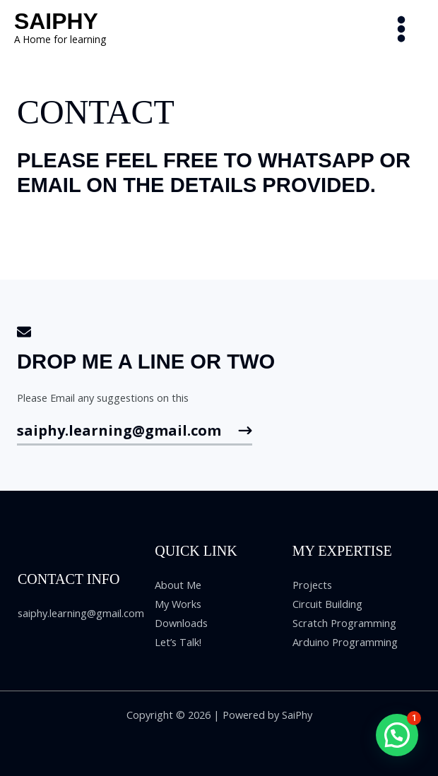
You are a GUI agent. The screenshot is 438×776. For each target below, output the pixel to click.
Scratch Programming (344, 623)
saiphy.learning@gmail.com (81, 613)
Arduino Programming (345, 642)
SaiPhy (56, 21)
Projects (312, 585)
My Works (178, 604)
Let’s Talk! (178, 642)
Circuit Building (327, 604)
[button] (397, 735)
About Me (178, 585)
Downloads (181, 623)
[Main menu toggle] (401, 29)
